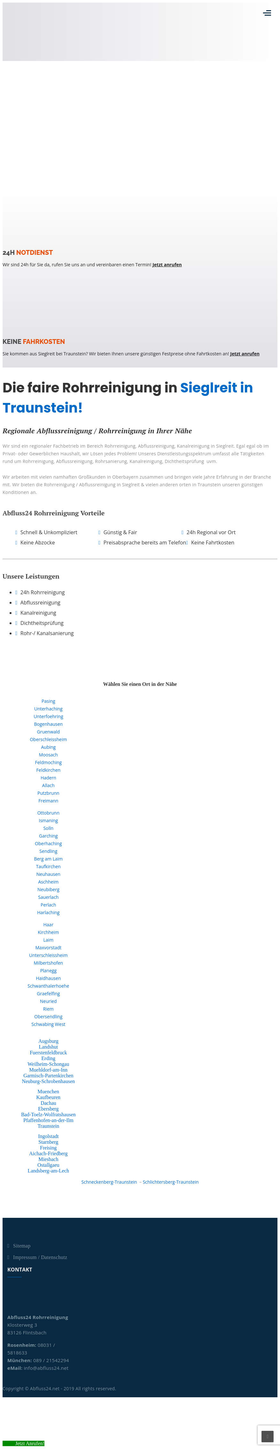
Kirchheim (48, 932)
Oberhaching (48, 843)
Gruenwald (48, 732)
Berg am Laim (48, 859)
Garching (48, 836)
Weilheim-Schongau (48, 1064)
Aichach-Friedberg (48, 1153)
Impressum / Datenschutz (40, 1257)
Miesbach (48, 1159)
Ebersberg (48, 1108)
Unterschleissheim (48, 955)
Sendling (48, 851)
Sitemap (22, 1245)
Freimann (48, 801)
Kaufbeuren (48, 1097)
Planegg (48, 970)
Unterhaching (48, 709)
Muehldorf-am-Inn (48, 1070)
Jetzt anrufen (167, 265)
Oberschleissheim (48, 739)
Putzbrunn (48, 793)
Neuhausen (48, 874)
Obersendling (48, 1016)
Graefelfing (48, 993)
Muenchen (48, 1091)
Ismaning (48, 820)
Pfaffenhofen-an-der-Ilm (48, 1120)
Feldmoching (48, 762)
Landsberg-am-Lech (48, 1170)
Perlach (48, 905)
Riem (48, 1009)
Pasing (48, 701)
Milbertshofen (48, 963)
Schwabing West (48, 1024)
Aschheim (48, 882)
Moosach (48, 755)
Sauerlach (48, 897)
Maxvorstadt (48, 948)
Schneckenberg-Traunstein (109, 1182)
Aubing (48, 747)
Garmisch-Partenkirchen (48, 1075)
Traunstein (48, 1126)
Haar (48, 925)
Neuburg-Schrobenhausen (48, 1081)
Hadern (48, 778)
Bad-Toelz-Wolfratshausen (48, 1114)
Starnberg (48, 1142)
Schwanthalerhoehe (48, 986)
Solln (48, 828)
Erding (49, 1058)
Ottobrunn (48, 813)
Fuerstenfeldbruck (48, 1052)
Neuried (48, 1001)
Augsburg (48, 1041)
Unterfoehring (48, 716)
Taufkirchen (48, 866)
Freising (48, 1147)
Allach (48, 785)
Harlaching (48, 912)
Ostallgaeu (48, 1165)
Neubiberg (48, 889)
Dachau (48, 1103)
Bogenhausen (48, 724)
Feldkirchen (48, 770)
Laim (48, 940)
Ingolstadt (48, 1136)
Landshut (48, 1047)
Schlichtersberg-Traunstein (171, 1182)
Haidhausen (48, 978)
